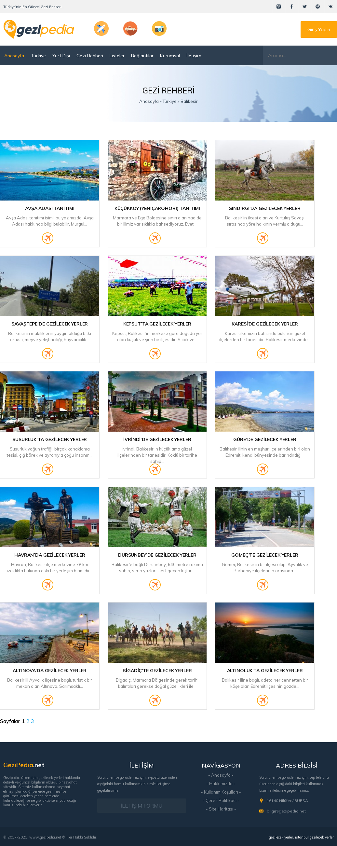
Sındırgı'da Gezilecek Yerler (264, 208)
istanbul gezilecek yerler (314, 837)
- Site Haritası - (221, 808)
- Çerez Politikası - (221, 800)
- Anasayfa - (221, 775)
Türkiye (38, 56)
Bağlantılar (142, 56)
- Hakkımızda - (221, 783)
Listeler (117, 56)
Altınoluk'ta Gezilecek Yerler (265, 670)
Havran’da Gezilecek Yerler (49, 555)
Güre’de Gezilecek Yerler (264, 439)
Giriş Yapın (318, 29)
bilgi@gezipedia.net (286, 811)
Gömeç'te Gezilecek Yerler (264, 555)
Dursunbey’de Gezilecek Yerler (157, 555)
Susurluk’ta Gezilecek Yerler (49, 439)
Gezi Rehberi (89, 56)
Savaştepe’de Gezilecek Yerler (49, 324)
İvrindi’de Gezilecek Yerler (157, 439)
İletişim (193, 56)
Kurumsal (170, 56)
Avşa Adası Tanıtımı (49, 208)
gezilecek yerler (281, 837)
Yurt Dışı (61, 56)
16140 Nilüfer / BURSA (287, 800)
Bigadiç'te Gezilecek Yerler (157, 670)
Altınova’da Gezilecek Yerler (50, 670)
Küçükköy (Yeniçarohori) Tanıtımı (157, 208)
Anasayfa (14, 56)
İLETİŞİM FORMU (141, 805)
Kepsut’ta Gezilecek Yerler (157, 324)
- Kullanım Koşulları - (221, 792)
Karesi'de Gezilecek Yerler (265, 324)
